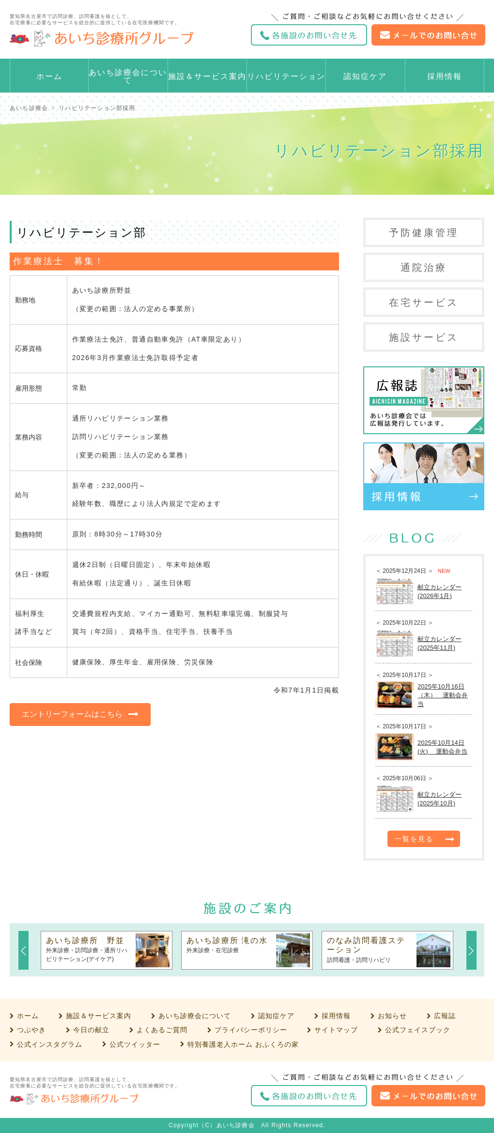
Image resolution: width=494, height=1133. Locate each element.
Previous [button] (23, 950)
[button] (80, 714)
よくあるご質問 (162, 1029)
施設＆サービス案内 (207, 76)
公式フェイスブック (417, 1029)
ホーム (49, 76)
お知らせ (392, 1015)
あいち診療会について (128, 76)
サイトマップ (336, 1029)
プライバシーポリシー (251, 1029)
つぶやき (31, 1029)
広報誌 (445, 1015)
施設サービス (424, 337)
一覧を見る (414, 839)
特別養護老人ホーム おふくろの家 (243, 1044)
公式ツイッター (134, 1044)
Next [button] (471, 950)
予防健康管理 (424, 232)
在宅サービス (424, 302)
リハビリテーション (286, 76)
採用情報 (444, 76)
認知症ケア (365, 76)
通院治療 (424, 267)
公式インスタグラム (49, 1044)
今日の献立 (91, 1029)
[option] (106, 950)
